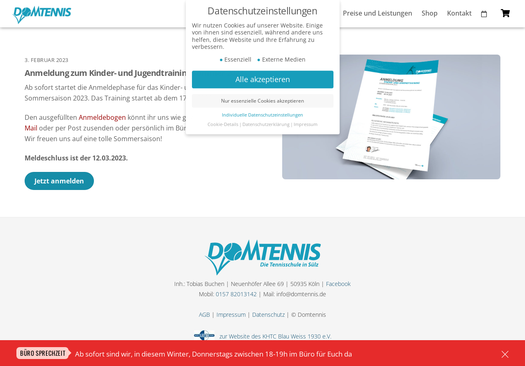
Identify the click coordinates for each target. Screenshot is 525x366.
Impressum (231, 314)
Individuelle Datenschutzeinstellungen (262, 104)
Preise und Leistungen (377, 13)
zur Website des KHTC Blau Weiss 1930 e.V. (273, 336)
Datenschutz (268, 314)
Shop (430, 13)
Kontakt (459, 13)
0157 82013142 (236, 294)
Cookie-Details (223, 113)
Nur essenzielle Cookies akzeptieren (262, 89)
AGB (204, 314)
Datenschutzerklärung (266, 113)
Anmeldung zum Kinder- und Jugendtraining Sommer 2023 (134, 72)
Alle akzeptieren (262, 68)
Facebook (338, 284)
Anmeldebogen (102, 117)
